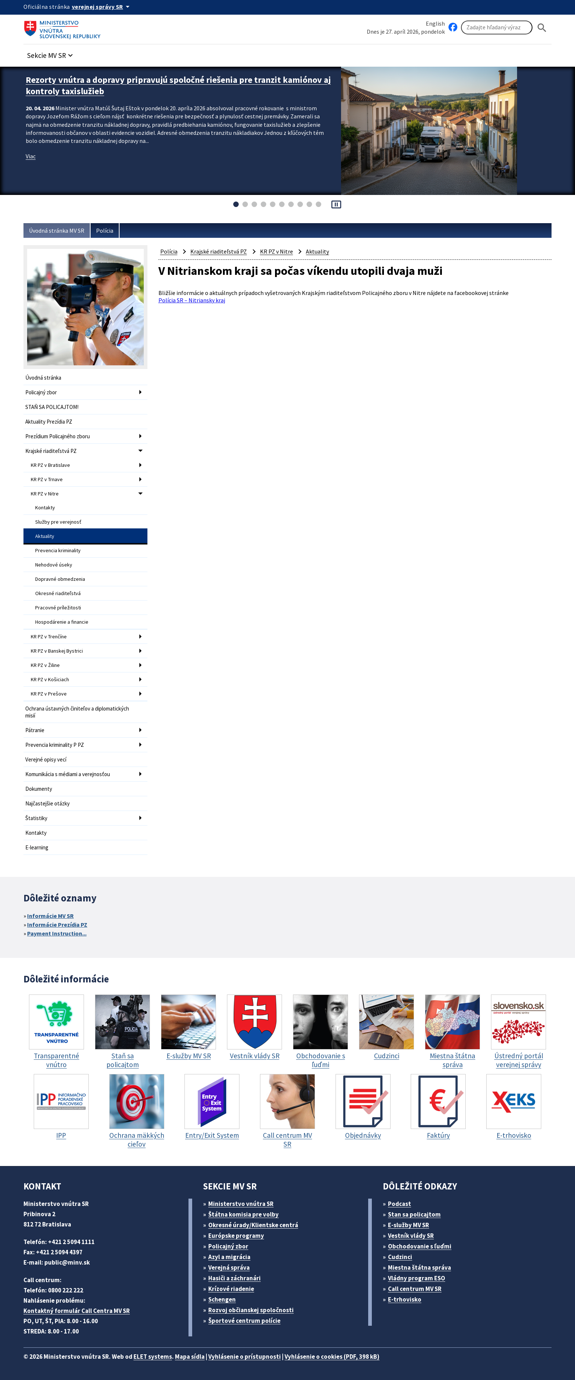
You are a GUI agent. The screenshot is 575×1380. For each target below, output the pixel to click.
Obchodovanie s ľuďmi (419, 1246)
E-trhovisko (404, 1299)
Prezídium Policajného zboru (57, 436)
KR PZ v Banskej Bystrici (57, 650)
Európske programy (236, 1236)
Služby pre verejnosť (58, 522)
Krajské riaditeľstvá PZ (51, 450)
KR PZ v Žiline (45, 665)
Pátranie (34, 730)
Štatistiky (36, 818)
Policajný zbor (41, 392)
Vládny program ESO (416, 1278)
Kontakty (45, 507)
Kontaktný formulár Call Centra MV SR (76, 1311)
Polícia (104, 230)
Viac (31, 156)
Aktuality (44, 536)
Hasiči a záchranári (234, 1278)
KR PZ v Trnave (47, 479)
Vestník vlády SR (411, 1236)
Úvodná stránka (43, 377)
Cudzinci (400, 1257)
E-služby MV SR (408, 1225)
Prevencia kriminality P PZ (54, 744)
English (435, 23)
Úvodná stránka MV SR (56, 230)
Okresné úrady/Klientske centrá (253, 1225)
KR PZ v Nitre (45, 493)
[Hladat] (542, 27)
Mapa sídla (190, 1357)
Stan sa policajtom (414, 1214)
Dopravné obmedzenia (60, 579)
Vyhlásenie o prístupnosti (244, 1357)
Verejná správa (229, 1267)
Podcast (399, 1204)
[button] (51, 53)
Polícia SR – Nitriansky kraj (191, 300)
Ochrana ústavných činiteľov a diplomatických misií (77, 712)
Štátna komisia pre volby (243, 1214)
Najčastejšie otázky (47, 803)
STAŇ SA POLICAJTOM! (51, 406)
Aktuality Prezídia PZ (48, 421)
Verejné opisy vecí (45, 759)
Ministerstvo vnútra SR (241, 1204)
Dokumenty (38, 788)
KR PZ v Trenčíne (49, 636)
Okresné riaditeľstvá (58, 593)
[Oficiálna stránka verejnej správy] (102, 6)
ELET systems (152, 1357)
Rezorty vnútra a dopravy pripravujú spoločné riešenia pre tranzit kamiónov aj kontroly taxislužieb (178, 85)
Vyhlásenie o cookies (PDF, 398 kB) (332, 1357)
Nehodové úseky (53, 564)
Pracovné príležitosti (58, 607)
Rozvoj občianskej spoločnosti (251, 1310)
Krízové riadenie (231, 1289)
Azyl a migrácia (229, 1257)
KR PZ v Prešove (49, 693)
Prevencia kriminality (58, 550)
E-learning (36, 847)
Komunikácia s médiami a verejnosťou (67, 774)
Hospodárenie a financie (61, 622)
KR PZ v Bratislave (50, 465)
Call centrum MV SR (415, 1289)
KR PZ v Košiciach (50, 679)
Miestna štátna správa (419, 1267)
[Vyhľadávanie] (496, 27)
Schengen (222, 1299)
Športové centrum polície (244, 1321)
